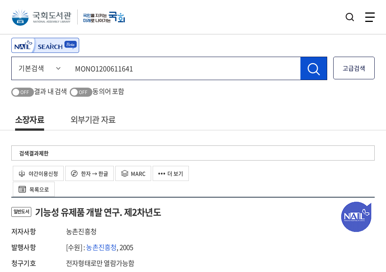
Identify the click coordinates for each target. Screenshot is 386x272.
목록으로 (33, 189)
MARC (133, 173)
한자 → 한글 (89, 173)
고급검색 (354, 68)
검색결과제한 (34, 153)
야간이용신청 (38, 173)
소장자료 (29, 119)
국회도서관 (41, 17)
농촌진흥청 (101, 247)
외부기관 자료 (92, 119)
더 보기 (170, 173)
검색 (350, 17)
